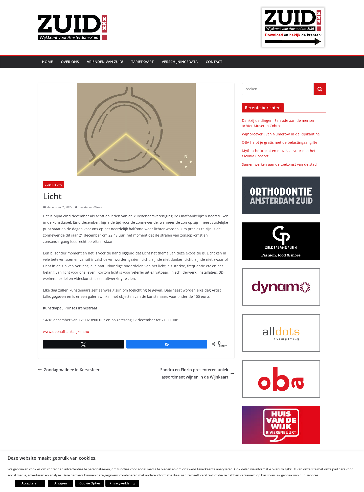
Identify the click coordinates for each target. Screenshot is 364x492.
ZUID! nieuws (53, 184)
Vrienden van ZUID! (105, 61)
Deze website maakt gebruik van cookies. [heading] (52, 458)
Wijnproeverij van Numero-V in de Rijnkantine (281, 134)
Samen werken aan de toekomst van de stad (279, 164)
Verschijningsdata (180, 61)
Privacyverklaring (122, 483)
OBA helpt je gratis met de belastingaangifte (279, 142)
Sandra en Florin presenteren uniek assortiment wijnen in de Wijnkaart (197, 373)
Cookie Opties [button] (89, 483)
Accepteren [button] (29, 483)
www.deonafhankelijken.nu (66, 331)
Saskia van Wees (90, 207)
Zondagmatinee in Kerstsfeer (69, 369)
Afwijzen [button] (60, 483)
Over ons (70, 61)
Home (47, 61)
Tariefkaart (142, 61)
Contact (214, 61)
